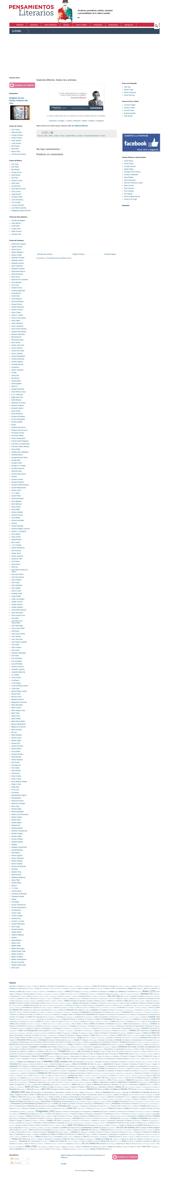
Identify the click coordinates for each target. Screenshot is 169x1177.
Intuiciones (137, 1073)
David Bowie (15, 175)
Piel (119, 1106)
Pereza (80, 1103)
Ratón (107, 1116)
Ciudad (61, 1010)
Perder (55, 1104)
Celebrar (64, 1007)
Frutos (84, 1054)
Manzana (41, 1082)
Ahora (93, 988)
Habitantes (34, 1058)
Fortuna (37, 1054)
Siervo (69, 1130)
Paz (42, 1101)
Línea (63, 1080)
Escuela (146, 1042)
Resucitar (70, 1123)
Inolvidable (63, 1071)
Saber (70, 1125)
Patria (29, 1101)
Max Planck (15, 146)
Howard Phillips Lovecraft (20, 529)
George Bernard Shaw (19, 458)
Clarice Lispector (17, 370)
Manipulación (23, 1082)
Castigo (17, 1007)
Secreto (140, 1125)
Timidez (33, 1139)
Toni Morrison (16, 910)
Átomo (80, 1149)
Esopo (13, 425)
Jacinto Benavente (18, 548)
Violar (78, 1146)
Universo (103, 1141)
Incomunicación (24, 1068)
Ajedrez (106, 988)
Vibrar (152, 1143)
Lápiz (43, 1080)
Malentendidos (138, 1080)
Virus (125, 1146)
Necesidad (135, 1092)
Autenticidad (102, 998)
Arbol (28, 996)
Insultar (23, 1073)
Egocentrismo (39, 1037)
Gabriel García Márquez (20, 452)
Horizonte (114, 1062)
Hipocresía (155, 1058)
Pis (130, 1106)
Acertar (120, 986)
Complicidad (57, 1012)
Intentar (72, 1073)
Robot (158, 1123)
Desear (155, 1028)
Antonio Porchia (17, 310)
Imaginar (25, 1066)
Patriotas (36, 1101)
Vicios (13, 1146)
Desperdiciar (87, 1030)
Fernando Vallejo (17, 435)
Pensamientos (30, 1104)
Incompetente (154, 1066)
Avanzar (133, 998)
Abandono (12, 986)
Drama (136, 1035)
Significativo (95, 1130)
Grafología (107, 1056)
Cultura (12, 1024)
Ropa (25, 1125)
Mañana (133, 1082)
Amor (145, 991)
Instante (127, 1071)
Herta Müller (15, 518)
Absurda (42, 986)
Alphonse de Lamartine (19, 280)
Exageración (97, 1047)
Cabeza (102, 1003)
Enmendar (94, 1040)
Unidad (90, 1141)
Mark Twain (15, 713)
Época (93, 1149)
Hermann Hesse (17, 515)
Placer (136, 1106)
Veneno (54, 1143)
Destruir (154, 1031)
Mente (74, 1084)
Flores (144, 1051)
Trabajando (89, 1139)
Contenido (50, 1017)
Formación (12, 1054)
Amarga (77, 991)
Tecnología (57, 1136)
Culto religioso (152, 1021)
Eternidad (53, 1047)
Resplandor (28, 1123)
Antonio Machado (17, 307)
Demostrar (129, 1026)
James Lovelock (17, 556)
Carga (135, 1005)
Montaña (22, 1089)
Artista (51, 136)
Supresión (131, 1134)
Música (15, 1092)
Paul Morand (16, 765)
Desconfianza (105, 1028)
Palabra (79, 1099)
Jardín (37, 1075)
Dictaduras (114, 1033)
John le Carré (16, 591)
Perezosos (88, 1103)
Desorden (78, 1030)
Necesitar (146, 1092)
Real (149, 1116)
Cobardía (104, 1010)
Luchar (154, 1078)
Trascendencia (35, 1141)
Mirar (88, 1087)
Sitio (13, 1132)
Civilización (70, 1010)
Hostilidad (131, 1062)
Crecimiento (126, 1019)
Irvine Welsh (15, 534)
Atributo (65, 998)
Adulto (37, 988)
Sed (10, 1127)
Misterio (118, 1087)
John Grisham (16, 580)
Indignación (68, 1068)
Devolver (44, 1033)
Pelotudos (124, 1101)
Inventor (154, 1073)
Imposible (61, 1066)
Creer (153, 1019)
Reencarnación (124, 1118)
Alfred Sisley (128, 161)
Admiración (22, 988)
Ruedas (45, 1125)
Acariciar (70, 986)
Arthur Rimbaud (17, 323)
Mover (76, 1089)
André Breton (16, 293)
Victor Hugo (15, 927)
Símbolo (24, 1136)
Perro (11, 1106)
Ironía (18, 1075)
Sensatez (56, 1127)
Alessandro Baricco (18, 271)
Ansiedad (101, 994)
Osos (33, 1099)
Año (158, 998)
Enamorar (143, 1037)
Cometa (18, 1012)
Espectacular (61, 1044)
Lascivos (121, 1075)
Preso (105, 1111)
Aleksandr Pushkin (18, 269)
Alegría (130, 988)
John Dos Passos (17, 577)
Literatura (80, 136)
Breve (28, 1003)
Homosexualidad (78, 1062)
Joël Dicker (15, 631)
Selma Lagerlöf (16, 855)
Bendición (83, 1001)
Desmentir (62, 1030)
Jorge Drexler (16, 194)
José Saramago (17, 626)
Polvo (104, 1108)
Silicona (112, 1130)
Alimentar (154, 988)
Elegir (80, 1037)
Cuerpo (56, 136)
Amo (138, 991)
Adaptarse (12, 988)
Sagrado (100, 1125)
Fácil (130, 1054)
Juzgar (80, 1075)
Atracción (57, 998)
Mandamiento (13, 1082)
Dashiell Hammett (17, 389)
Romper (18, 1125)
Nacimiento (37, 1092)
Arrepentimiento (84, 996)
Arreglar (74, 996)
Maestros (94, 1080)
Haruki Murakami (17, 498)
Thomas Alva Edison (18, 154)
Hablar (41, 1059)
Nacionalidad (48, 1092)
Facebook (53, 121)
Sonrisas (122, 1132)
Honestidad (89, 1062)
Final (128, 1051)
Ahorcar (100, 988)
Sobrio (36, 1132)
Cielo (158, 1007)
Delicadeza (64, 1026)
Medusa (29, 1084)
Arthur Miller (15, 321)
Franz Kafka (15, 449)
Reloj (58, 1120)
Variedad (19, 1143)
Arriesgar (94, 996)
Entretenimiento (137, 1040)
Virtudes (118, 1146)
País (48, 1101)
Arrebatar (67, 996)
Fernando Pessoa (17, 433)
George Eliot (15, 460)
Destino (132, 1030)
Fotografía (46, 1054)
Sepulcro (111, 1127)
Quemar (84, 1116)
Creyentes (23, 1021)
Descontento (127, 1028)
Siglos (76, 1130)
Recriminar (105, 1118)
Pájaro (56, 1116)
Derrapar (157, 1026)
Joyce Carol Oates (18, 628)
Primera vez (122, 1111)
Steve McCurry (129, 95)
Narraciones (90, 1092)
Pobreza (56, 1108)
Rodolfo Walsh (16, 836)
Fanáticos (31, 1051)
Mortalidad (53, 1089)
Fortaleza (29, 1054)
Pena (132, 1101)
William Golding (17, 957)
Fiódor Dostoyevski (18, 438)
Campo (44, 1005)
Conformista (46, 1014)
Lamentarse (103, 1075)
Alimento (12, 991)
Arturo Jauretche (17, 326)
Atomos (49, 998)
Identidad (83, 1064)
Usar (117, 1141)
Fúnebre (143, 1054)
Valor (154, 1141)
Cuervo (122, 1021)
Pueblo (103, 136)
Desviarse (21, 1033)
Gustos (18, 1058)
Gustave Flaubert (17, 482)
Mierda (44, 1087)
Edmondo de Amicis (18, 403)
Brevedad (36, 1003)
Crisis (53, 1021)
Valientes (147, 1141)
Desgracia (45, 1030)
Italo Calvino (15, 542)
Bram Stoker (15, 342)
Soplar (130, 1132)
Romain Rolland (17, 839)
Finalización (136, 1051)
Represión (137, 1120)
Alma (46, 136)
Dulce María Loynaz (18, 392)
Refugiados (154, 1118)
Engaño (77, 1040)
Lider (106, 1077)
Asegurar (134, 996)
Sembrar (33, 1127)
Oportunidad (74, 1097)
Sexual (39, 1130)
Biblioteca (111, 1001)
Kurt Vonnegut (16, 661)
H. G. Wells (15, 493)
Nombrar (60, 1094)
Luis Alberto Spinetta (18, 208)
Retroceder (88, 1123)
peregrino (73, 1149)
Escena (86, 1042)
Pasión (21, 1101)
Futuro (121, 1054)
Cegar (49, 1007)
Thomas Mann (16, 891)
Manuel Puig (15, 694)
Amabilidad (50, 991)
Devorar (51, 1033)
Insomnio (91, 1071)
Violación (71, 1146)
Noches (53, 1094)
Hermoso (100, 1058)
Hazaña (82, 1058)
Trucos (69, 1141)
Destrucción (144, 1030)
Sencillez (47, 1127)
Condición (155, 1012)
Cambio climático (17, 1005)
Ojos (39, 1097)
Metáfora (11, 1087)
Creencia (145, 1019)
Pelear (109, 1101)
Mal (109, 1080)
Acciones (86, 986)
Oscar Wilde (15, 751)
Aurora (78, 998)
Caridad (147, 1005)
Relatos (42, 1120)
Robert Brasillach (17, 812)
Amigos (112, 991)
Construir (12, 1017)
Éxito (100, 1149)
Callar (127, 1003)
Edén (30, 1037)
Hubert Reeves (16, 138)
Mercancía (125, 1084)
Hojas (39, 1062)
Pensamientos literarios (92, 136)
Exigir (114, 1047)
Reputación (154, 1120)
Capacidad (98, 1005)
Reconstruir (67, 1118)
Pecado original (67, 1101)
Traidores (140, 1139)
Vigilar (58, 1146)
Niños (39, 1095)
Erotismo (39, 1042)
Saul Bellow (15, 853)
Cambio (157, 1003)
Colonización (129, 1010)
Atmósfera (42, 998)
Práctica (148, 1114)
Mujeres (116, 1089)
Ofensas (28, 1097)
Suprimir (139, 1134)
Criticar (68, 1021)
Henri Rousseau (130, 180)
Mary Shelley (16, 719)
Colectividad (119, 1010)
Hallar (68, 1058)
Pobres (49, 1108)
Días (10, 1037)
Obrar (143, 1094)
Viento (51, 1146)
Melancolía (37, 1084)
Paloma (98, 1099)
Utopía (124, 1141)
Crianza (31, 1021)
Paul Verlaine (16, 771)
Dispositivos (52, 1035)
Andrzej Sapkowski (18, 291)
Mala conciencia (119, 1080)
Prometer (89, 1114)
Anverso (122, 994)
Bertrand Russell (17, 340)
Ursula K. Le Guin (17, 921)
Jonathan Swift (16, 593)
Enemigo (42, 1040)
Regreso (35, 1120)
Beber (47, 1001)
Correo (26, 1019)
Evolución (87, 1047)
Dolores (112, 1035)
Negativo (19, 1094)
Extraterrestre (120, 1049)
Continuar (69, 1017)
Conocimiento (90, 1014)
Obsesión (150, 1094)
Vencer (47, 1143)
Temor (85, 1137)
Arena (47, 996)
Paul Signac (128, 194)
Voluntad (18, 1149)
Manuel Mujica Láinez (19, 691)
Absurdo (51, 986)
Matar (95, 1082)
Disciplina (19, 1035)
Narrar (98, 1092)
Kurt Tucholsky (16, 658)
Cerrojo (113, 1007)
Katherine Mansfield (18, 653)
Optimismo (111, 1097)
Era (32, 1042)
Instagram (100, 121)
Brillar (43, 1003)
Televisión (77, 1136)
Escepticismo (95, 1042)
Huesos (150, 1062)
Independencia (48, 1068)
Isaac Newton (16, 140)
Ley (43, 1078)
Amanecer (60, 991)
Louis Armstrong (17, 200)
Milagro (51, 1087)
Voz (26, 1149)
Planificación (154, 1106)
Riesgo (139, 1123)
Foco (156, 1051)
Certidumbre (121, 1007)
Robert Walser (16, 823)
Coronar (19, 1019)
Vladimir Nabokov (17, 935)
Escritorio (139, 1042)
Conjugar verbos (67, 1014)
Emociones (101, 1037)
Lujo (17, 1080)
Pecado (56, 1101)
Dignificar (138, 1033)
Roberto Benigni (130, 113)
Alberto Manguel (17, 252)
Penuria (48, 1103)
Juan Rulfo (15, 645)
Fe (47, 1051)
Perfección (98, 1104)
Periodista (126, 1103)
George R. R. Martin (18, 466)
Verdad (92, 1143)
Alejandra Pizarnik (17, 258)
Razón (141, 1116)
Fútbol (150, 1054)
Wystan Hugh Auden (18, 965)
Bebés (60, 1001)
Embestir (93, 1037)
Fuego (91, 1054)
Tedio (65, 1136)
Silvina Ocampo (17, 864)
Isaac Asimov (16, 537)
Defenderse (21, 1026)
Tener (111, 1137)
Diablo (59, 1033)
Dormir (120, 1035)
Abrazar (29, 986)
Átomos (86, 1149)
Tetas (152, 1136)
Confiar (30, 1014)
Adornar (30, 988)
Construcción (153, 1014)
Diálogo (78, 1035)
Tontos (72, 1139)
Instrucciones (143, 1071)
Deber (92, 1024)
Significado (85, 1130)
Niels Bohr (15, 149)
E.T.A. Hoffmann (17, 395)
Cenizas (84, 1007)
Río (64, 1125)
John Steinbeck (16, 585)
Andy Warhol (16, 223)
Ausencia (85, 998)
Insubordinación (14, 1073)
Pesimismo (84, 1106)
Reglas (27, 1120)
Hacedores (51, 1058)
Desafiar (21, 1028)
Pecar (76, 1101)
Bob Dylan (15, 167)
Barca (27, 1001)
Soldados (65, 1132)
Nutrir (100, 1094)
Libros (98, 1078)
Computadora (97, 1012)
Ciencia (15, 1010)
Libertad (70, 1077)
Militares (66, 1087)
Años (13, 1001)
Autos (119, 998)
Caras (120, 1005)
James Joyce (16, 553)
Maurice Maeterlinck (18, 724)
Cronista (74, 1021)
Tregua (45, 1141)
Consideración (141, 1014)
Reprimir (145, 1120)
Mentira (96, 1084)
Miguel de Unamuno (18, 727)
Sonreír (107, 1132)
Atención (33, 998)
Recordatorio (87, 1118)
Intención (55, 1073)
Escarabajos (77, 1042)
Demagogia (73, 1026)
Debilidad (101, 1024)
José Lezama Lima (18, 615)
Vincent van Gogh (130, 199)
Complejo (49, 1012)
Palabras (89, 1099)
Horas (106, 1062)
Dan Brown (15, 378)
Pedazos (82, 1101)
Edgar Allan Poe (17, 397)
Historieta (30, 1062)
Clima (87, 1010)
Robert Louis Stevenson (20, 814)
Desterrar (116, 1030)
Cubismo (98, 1021)
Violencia (85, 1147)
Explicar (23, 1049)
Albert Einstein (16, 132)
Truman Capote (17, 916)
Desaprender (67, 1028)
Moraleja (36, 1089)
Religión (50, 1120)
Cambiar (149, 1003)
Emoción (110, 1037)
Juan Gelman (16, 636)
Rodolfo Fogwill (16, 833)
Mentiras (106, 1084)
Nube (84, 1094)
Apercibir (135, 994)
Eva (66, 1047)
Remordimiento (85, 1120)
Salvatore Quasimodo (19, 847)
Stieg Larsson (16, 875)
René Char (15, 806)
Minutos (73, 1087)
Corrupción (50, 1019)
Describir (136, 1028)
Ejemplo (56, 1037)
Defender (12, 1026)
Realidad (156, 1116)
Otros (46, 1099)
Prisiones (148, 1111)
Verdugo (111, 1143)
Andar (62, 994)
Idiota (92, 1064)
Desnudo (69, 1030)
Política (110, 1108)
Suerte (44, 1134)
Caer (121, 1003)
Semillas (40, 1127)
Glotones (65, 1056)
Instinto (134, 1071)
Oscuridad (26, 1099)
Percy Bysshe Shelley (19, 782)
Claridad (79, 1010)
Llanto (120, 1077)
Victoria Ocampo (17, 929)
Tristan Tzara (16, 913)
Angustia (69, 994)
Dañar (79, 1024)
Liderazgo (113, 1077)
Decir (126, 1024)
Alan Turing (15, 130)
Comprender (84, 1012)
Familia (155, 1049)
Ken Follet (15, 656)
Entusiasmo (149, 1040)
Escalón (68, 1042)
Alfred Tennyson (17, 274)
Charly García (16, 172)
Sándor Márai (16, 883)
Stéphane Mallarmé (18, 877)
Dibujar (91, 1033)
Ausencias (94, 998)
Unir (96, 1141)
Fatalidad (40, 1051)
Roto (38, 1125)
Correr (32, 1019)
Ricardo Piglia (16, 809)
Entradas (15, 1159)
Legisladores (13, 1077)
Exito (142, 1047)
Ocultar (157, 1094)
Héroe (52, 1064)
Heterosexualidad (122, 1058)
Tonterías (57, 1139)
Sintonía (143, 1130)
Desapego (57, 1028)
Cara (114, 1005)
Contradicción (79, 1017)
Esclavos (114, 1042)
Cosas (64, 1019)
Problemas (33, 1114)
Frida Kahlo (15, 226)
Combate (155, 1010)
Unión (112, 1141)
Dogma (86, 1035)
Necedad (125, 1092)
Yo (53, 1149)
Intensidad (64, 1073)
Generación (13, 1056)
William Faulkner (17, 954)
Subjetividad (19, 1134)
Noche (46, 1094)
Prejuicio (58, 1111)
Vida (27, 1146)
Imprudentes (122, 1066)
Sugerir (87, 1134)
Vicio (158, 1143)
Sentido (64, 1128)
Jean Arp (14, 567)
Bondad (12, 1003)
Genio (34, 1056)
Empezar (118, 1037)
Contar (29, 1017)
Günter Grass (16, 490)
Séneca (14, 886)
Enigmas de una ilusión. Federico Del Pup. (18, 100)
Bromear (55, 1003)
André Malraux (16, 299)
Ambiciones (85, 991)
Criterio (60, 1021)
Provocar (125, 1114)
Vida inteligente (42, 1146)
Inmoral (28, 1071)
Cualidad (90, 1021)
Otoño (40, 1099)
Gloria (58, 1056)
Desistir (54, 1030)
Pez (107, 1106)
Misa (95, 1087)
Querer (91, 1116)
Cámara (30, 1024)
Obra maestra (135, 1094)
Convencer (113, 1017)
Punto (42, 1116)
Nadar (82, 1092)
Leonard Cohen (17, 197)
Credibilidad (135, 1019)
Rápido (58, 1125)
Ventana (77, 1143)
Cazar (43, 1007)
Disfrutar (36, 1035)
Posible (143, 1108)
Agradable (66, 988)
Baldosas (20, 1001)
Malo (146, 1080)
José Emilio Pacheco (18, 610)
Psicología (156, 1114)
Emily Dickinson (17, 414)
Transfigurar (12, 1141)
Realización (23, 1118)
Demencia (92, 1026)
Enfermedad (60, 1040)
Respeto (19, 1123)
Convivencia (123, 1017)
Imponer (42, 1066)
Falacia (130, 1049)
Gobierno (85, 1056)
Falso (136, 1049)
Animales (83, 994)
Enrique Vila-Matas (18, 416)
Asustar (19, 998)
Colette (13, 373)
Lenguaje (22, 1077)
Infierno (94, 1068)
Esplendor (114, 1044)
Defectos (154, 1024)
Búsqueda (85, 1003)
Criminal (46, 1021)
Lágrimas (37, 1080)
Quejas (76, 1116)
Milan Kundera (16, 730)
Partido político (153, 1099)
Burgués (68, 1003)
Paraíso (135, 1099)
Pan (104, 1099)
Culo (137, 1021)
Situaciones (21, 1132)
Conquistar (101, 1014)
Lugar (11, 1080)
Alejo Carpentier (17, 266)
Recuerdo (113, 1118)
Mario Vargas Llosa (18, 710)
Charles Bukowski (17, 359)
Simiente (119, 1130)
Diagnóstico (67, 1033)
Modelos (138, 1087)
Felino (72, 1051)
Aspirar (141, 996)
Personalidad (51, 1106)
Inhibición (137, 1068)
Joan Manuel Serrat (18, 189)
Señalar (55, 1130)
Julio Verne (15, 650)
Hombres (64, 1061)
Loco (132, 1077)
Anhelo (76, 994)
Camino (27, 1005)
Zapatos (58, 1149)
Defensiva (31, 1026)
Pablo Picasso (16, 231)
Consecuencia (121, 1014)
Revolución (111, 1123)
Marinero (75, 1082)
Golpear (92, 1056)
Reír (128, 1123)
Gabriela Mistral (81, 126)
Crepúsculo (13, 1021)
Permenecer (154, 1103)
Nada (75, 1092)
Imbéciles (33, 1066)
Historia (20, 1062)
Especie (52, 1044)
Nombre (68, 1094)
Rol (12, 1125)
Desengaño (12, 1030)
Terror (138, 1136)
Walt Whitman (16, 940)
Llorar (126, 1077)
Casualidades (25, 1007)
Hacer (59, 1058)
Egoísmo (48, 1037)
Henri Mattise (129, 177)
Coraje (143, 1017)
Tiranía (40, 1139)
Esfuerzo (29, 1044)
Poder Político (81, 1108)
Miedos (37, 1087)
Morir (43, 1089)
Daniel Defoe (16, 381)
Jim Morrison (16, 186)
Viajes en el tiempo (143, 1143)
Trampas (155, 1139)
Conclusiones (138, 1012)
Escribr (131, 1042)
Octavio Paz (15, 743)
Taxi (51, 1136)
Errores (52, 1042)
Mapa (48, 1082)
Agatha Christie (16, 247)
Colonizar (138, 1010)
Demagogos (82, 1026)
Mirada (81, 1087)
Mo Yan (14, 732)
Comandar (147, 1010)
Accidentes (78, 986)
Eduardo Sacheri (17, 408)
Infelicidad (85, 1068)
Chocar (151, 1007)
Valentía (138, 1141)
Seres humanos (154, 1128)
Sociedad (50, 1132)
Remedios (75, 1120)
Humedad (24, 1064)
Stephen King (16, 872)
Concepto (117, 1012)
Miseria (110, 1087)
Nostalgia (76, 1094)
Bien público (135, 1001)
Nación (69, 1092)
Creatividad (107, 1019)
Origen (150, 1097)
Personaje (41, 1106)
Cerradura (105, 1007)
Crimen (38, 1021)
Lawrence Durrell (17, 667)
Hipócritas (12, 1062)
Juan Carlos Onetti (18, 634)
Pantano (111, 1099)
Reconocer (57, 1118)
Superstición (113, 1134)
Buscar (75, 1003)
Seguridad (18, 1127)
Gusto (11, 1058)
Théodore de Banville (19, 894)
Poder (69, 1108)
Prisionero (140, 1111)
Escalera (61, 1042)
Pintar (125, 1106)
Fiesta (109, 1051)
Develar (37, 1033)
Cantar (84, 1005)
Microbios (19, 1087)
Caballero (94, 1003)
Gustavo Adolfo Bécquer (20, 485)
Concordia (147, 1012)
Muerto (100, 1089)
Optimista (120, 1097)
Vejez (26, 1143)
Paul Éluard (15, 773)
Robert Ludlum (16, 817)
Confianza (22, 1014)
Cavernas (36, 1007)
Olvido (58, 1097)
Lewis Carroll (16, 677)
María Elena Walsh (18, 721)
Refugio (11, 1120)
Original (157, 1097)
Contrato (88, 1017)
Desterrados (106, 1030)
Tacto (31, 1136)
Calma (142, 1003)
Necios (155, 1092)
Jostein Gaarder (17, 607)
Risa (146, 1123)
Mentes (82, 1084)
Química (100, 1116)
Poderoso (90, 1108)
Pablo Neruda (16, 757)
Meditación (20, 1084)
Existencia (122, 1047)
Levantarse (36, 1077)
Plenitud (24, 1108)
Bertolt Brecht (16, 337)
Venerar (61, 1143)
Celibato (71, 1007)
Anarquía (55, 994)
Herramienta (110, 1058)
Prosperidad (108, 1114)
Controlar (104, 1017)
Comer (11, 1012)
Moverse (82, 1089)
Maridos (68, 1082)
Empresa (135, 1037)
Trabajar (98, 1139)
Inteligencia (42, 1073)
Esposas (121, 1044)
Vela (32, 1143)
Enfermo (69, 1040)
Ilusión (142, 1064)
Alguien (146, 988)
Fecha (54, 1051)
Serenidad (142, 1127)
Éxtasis (107, 1149)
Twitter (84, 121)
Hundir (46, 1064)
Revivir (103, 1123)
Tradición (115, 1139)
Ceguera (56, 1007)
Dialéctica (83, 1033)
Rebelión (42, 1118)
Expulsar (74, 1049)
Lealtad (133, 1075)
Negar (11, 1094)
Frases (62, 136)
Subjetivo (28, 1134)
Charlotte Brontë (17, 364)
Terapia (125, 1136)
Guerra (146, 1056)
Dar (73, 1024)
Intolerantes (128, 1073)
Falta (142, 1049)
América (18, 994)
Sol (59, 1132)
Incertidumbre (142, 1066)
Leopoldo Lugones (18, 669)
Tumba (82, 1141)
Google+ (61, 121)
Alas (113, 988)
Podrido (98, 1108)
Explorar (31, 1049)
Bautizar (40, 1001)
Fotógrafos (56, 1054)
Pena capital (139, 1101)
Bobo (142, 1001)
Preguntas (42, 1111)
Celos (78, 1007)
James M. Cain (16, 559)
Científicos (26, 1010)
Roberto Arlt (15, 825)
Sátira (11, 1136)
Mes (150, 1084)
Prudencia (133, 1114)
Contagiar (21, 1017)
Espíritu (129, 1044)
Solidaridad (84, 1132)
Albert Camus (16, 249)
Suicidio (94, 1134)
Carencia (127, 1005)
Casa (10, 1007)
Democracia (101, 1026)
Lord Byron (15, 680)
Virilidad (103, 1146)
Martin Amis (15, 716)
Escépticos (154, 1042)
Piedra (113, 1106)
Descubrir (145, 1028)
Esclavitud (105, 1042)
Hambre (75, 1058)
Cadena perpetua (112, 1003)
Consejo (131, 1014)
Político (119, 1108)
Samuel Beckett (17, 850)
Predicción (31, 1111)
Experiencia (152, 1047)
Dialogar (75, 1033)
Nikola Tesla (15, 151)
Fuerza (98, 1054)
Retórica (96, 1123)
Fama (149, 1049)
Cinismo (35, 1010)
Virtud (110, 1147)
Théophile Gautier (17, 896)
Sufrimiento (71, 1134)
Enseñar (101, 1040)
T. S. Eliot (14, 888)
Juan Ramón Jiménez (19, 642)
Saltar (107, 1125)
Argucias (53, 996)
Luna (23, 1080)
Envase (157, 1040)
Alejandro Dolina (17, 260)
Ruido (52, 1125)
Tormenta (80, 1139)
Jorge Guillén (16, 596)
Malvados (154, 1080)
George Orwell (16, 463)
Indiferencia (58, 1068)
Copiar (137, 1017)
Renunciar (120, 1120)
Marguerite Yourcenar (19, 702)
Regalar (19, 1120)
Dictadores (104, 1033)
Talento (38, 1137)
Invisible (11, 1075)
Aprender (145, 994)
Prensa (65, 1111)
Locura (139, 1078)
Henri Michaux (16, 504)
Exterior (81, 1049)
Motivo (69, 1089)
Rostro (32, 1125)
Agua (79, 988)
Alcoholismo (121, 988)
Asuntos (155, 996)
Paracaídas (119, 1099)
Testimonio (146, 1136)
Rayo (112, 1116)
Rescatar (11, 1123)
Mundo (124, 1089)
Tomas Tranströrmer (18, 905)
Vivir (144, 1146)
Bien (126, 1001)
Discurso (28, 1035)
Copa (130, 1017)
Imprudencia (111, 1066)
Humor (39, 1064)
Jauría (43, 1075)
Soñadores (146, 1132)
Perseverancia (20, 1106)
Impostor (72, 1066)
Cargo (140, 1005)
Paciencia (54, 1099)
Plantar (11, 1108)
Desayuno (86, 1028)
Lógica (70, 1080)
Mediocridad (153, 1082)
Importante (51, 1066)
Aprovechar (15, 996)
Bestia (97, 1001)
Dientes (122, 1033)
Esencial (21, 1044)
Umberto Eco (16, 918)
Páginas (49, 1116)
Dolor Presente (103, 1035)
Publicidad (21, 1116)
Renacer (95, 1120)
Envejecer (14, 1042)
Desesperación (32, 1031)
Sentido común (74, 1127)
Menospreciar (65, 1084)
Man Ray (127, 87)
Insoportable (101, 1071)
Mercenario (133, 1084)
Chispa (144, 1007)
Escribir (123, 1042)
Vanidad (12, 1143)
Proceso (41, 1114)
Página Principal (78, 254)
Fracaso (75, 1054)
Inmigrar (21, 1071)
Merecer (143, 1084)
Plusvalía (33, 1108)
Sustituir (155, 1134)
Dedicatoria (145, 1024)
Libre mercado (90, 1077)
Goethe (14, 477)
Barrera (33, 1001)
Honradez (98, 1062)
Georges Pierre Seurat (132, 172)
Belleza (67, 1001)
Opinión (65, 1097)
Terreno (131, 1136)
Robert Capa (128, 90)
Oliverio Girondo (17, 746)
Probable (14, 1114)
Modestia (155, 1087)
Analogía (38, 994)
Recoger (49, 1118)
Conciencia (126, 1012)
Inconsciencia (36, 1068)
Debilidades (110, 1024)
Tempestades (94, 1136)
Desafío (28, 1028)
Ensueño (110, 1040)
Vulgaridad (33, 1149)
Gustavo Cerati (16, 180)
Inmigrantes (12, 1071)
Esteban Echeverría (18, 427)
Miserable (102, 1087)
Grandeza (116, 1056)
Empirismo (127, 1037)
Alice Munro (15, 277)
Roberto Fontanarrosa (19, 831)
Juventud (71, 1075)
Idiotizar (99, 1064)
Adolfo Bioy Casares (18, 244)
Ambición (94, 991)
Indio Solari (15, 183)
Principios (131, 1111)
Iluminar (125, 1064)
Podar (63, 1108)
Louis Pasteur (16, 143)
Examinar (107, 1047)
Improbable (92, 1066)
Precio (158, 1108)
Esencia (12, 1044)
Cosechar (81, 1019)
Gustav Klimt (16, 229)
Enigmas (85, 1040)
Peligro (115, 1101)
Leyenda (50, 1077)
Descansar (95, 1028)
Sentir (96, 1128)
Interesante (81, 1073)
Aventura (142, 998)
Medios (11, 1084)
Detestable (29, 1033)
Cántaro (38, 1024)
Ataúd (26, 998)
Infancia (76, 1068)
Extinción (90, 1049)
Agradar (73, 988)
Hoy (137, 1062)
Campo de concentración (55, 1005)
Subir (11, 1134)
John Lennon (16, 191)
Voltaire (14, 937)
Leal (127, 1075)
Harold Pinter (16, 496)
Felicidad (62, 1051)
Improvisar (101, 1066)
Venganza (69, 1143)
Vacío (131, 1141)
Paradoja (127, 1099)
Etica (61, 1047)
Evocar (80, 1047)
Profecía (49, 1114)
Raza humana (121, 1116)
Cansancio (68, 1005)
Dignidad (130, 1033)
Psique (13, 1116)
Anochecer (92, 994)
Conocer (78, 1014)
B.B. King (14, 164)
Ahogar (86, 988)
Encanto (12, 1040)
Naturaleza (107, 1092)
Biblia (103, 1001)
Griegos (132, 1056)
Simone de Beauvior (18, 866)
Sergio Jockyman (17, 858)
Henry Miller (15, 509)
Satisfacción (131, 1125)
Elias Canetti (15, 411)
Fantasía (22, 1051)
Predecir (23, 1111)
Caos (91, 1005)
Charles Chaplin (129, 105)
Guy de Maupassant (18, 488)
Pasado (12, 1101)
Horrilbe (122, 1062)
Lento (29, 1077)
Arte (109, 996)
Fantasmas (12, 1051)
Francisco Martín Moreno (20, 446)
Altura (35, 991)
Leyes (56, 1077)
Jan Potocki (15, 561)
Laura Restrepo (17, 664)
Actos (141, 986)
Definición (39, 1026)
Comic (25, 1012)
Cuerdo (106, 1021)
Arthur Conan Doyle (18, 318)
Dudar (149, 1035)
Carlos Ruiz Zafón (17, 351)
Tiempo (14, 1139)
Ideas (74, 1064)
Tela (70, 1136)
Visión (132, 1146)
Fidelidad (96, 1051)
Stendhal (14, 869)
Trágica (76, 1141)
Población (41, 1108)
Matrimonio (122, 1082)
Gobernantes (75, 1056)
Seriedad (16, 1130)
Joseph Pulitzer (16, 604)
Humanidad (13, 1064)
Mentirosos (115, 1084)
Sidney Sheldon (17, 861)
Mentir (89, 1084)
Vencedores (39, 1143)
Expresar (57, 1049)
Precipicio (15, 1111)
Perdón (72, 1103)
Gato (155, 1054)
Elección (64, 1037)
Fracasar (66, 1054)
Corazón (151, 1017)
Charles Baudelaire (18, 356)
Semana (26, 1127)
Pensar (40, 1104)
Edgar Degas (128, 169)
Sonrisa (114, 1132)
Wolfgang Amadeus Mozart (21, 211)
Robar (151, 1123)
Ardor (41, 996)
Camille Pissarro (130, 166)
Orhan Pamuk (16, 749)
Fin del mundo (119, 1051)
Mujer (107, 1089)
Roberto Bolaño (17, 828)
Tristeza (52, 1141)
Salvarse (114, 1125)
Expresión (66, 1049)
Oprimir (103, 1097)
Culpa (143, 1021)
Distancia (62, 1035)
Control (96, 1017)
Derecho (149, 1026)
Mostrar (62, 1089)
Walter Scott (15, 943)
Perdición (65, 1103)
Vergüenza (119, 1143)
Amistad (121, 991)
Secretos (149, 1125)
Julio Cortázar (16, 647)
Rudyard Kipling (17, 842)
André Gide (15, 296)
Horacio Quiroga (17, 526)
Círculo (52, 1024)
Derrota (13, 1028)
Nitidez (32, 1094)
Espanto (45, 1044)
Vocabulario (154, 1146)
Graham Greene (17, 479)
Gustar (155, 1056)
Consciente (111, 1014)
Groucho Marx (129, 110)
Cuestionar (129, 1021)
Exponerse (48, 1049)
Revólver (121, 1123)
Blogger (91, 1170)
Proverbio (117, 1114)
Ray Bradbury (16, 798)
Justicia (63, 1075)
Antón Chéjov (16, 312)
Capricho (107, 1005)
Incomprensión (13, 1068)
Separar (103, 1127)
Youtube (91, 121)
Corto (57, 1019)
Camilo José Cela (17, 345)
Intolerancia (119, 1073)
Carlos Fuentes (16, 348)
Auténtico (125, 998)
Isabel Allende (16, 540)
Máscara (157, 1089)
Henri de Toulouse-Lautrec (133, 183)
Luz (29, 1080)
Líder (49, 1080)
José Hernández (17, 613)
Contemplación (40, 1017)
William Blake (16, 946)
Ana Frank (15, 285)
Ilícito (148, 1064)
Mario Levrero (16, 708)
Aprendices (156, 994)
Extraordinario (108, 1049)
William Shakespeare (19, 959)
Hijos (142, 1058)
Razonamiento (132, 1116)
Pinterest (76, 121)
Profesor (65, 1114)
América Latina (29, 994)
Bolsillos (155, 1001)
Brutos (62, 1003)
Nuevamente (92, 1094)
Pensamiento (16, 1104)
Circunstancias (45, 1010)
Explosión (40, 1049)
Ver (83, 1143)
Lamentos (112, 1075)
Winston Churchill (17, 962)
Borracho (21, 1003)
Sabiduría (80, 1125)
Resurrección (79, 1123)
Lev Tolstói (15, 675)
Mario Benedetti (17, 705)
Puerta (36, 1116)
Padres (63, 1099)
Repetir (129, 1120)
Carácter (154, 1005)
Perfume (107, 1103)
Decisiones (135, 1024)
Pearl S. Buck (16, 779)
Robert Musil (15, 820)
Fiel (103, 1051)
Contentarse (60, 1017)
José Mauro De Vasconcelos (16, 622)
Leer (154, 1075)
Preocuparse (86, 1111)
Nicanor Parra (16, 738)
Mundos (134, 1089)
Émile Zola (15, 968)
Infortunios (121, 1068)
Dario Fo (14, 386)
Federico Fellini (129, 108)
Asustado (12, 998)
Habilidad (25, 1058)
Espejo (70, 1044)
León (62, 1077)
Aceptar (112, 986)
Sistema (157, 1130)
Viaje (133, 1143)
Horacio (14, 523)
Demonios (120, 1026)
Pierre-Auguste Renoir (132, 196)
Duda (142, 1035)
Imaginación (13, 1066)
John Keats (15, 582)
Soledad (74, 1132)
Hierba (132, 1058)
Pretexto (112, 1111)
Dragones (129, 1035)
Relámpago (66, 1120)
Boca (148, 1001)
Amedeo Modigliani (18, 220)
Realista (15, 1118)
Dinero (145, 1033)
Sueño (52, 1134)
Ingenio (129, 1068)
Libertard (80, 1077)
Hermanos (91, 1058)
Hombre (48, 1061)
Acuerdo (155, 986)
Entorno (127, 1040)
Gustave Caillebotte (131, 175)
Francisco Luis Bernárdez (20, 444)
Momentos (13, 1089)
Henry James (16, 507)
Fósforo (137, 1054)
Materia (113, 1082)
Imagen (155, 1064)
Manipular (32, 1082)
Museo (142, 1089)
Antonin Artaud (16, 304)
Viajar (127, 1143)
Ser (118, 1127)
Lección (140, 1075)
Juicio (56, 1075)
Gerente (51, 1056)
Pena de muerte (149, 1101)
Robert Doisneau (130, 92)
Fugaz (106, 1054)
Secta (156, 1125)
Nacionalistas (59, 1092)
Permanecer (144, 1103)
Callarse (134, 1003)
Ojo (34, 1097)
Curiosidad (22, 1024)
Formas (21, 1054)
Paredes (143, 1099)
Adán (52, 988)
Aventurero (151, 998)
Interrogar (97, 1073)
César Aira (15, 375)
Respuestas (61, 1123)
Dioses (11, 1035)
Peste (101, 1106)
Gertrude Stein (16, 471)
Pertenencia (74, 1106)
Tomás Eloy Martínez (18, 907)
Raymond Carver (17, 801)
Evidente (72, 1047)
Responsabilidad (49, 1123)
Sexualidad (47, 1130)
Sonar (100, 1132)
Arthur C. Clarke (17, 315)
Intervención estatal (108, 1073)
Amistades (131, 991)
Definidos (47, 1026)
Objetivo (116, 1094)
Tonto (65, 1139)
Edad (17, 1037)
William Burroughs (17, 948)
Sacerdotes (91, 1125)
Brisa (49, 1003)
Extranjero (99, 1049)
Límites (56, 1080)
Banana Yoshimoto (18, 334)
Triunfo (61, 1141)
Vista (138, 1146)
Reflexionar (144, 1118)
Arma (60, 996)
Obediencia (108, 1094)
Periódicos (135, 1103)
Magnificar (102, 1080)
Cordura (12, 1019)
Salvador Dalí (16, 234)
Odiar (13, 1097)
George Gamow (17, 135)
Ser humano (129, 1127)
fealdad (65, 1149)
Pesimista (94, 1106)
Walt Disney (128, 116)
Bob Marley (15, 169)
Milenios (59, 1087)
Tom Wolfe (15, 902)
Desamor (37, 1028)
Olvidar (51, 1097)
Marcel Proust (16, 697)
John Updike (15, 588)
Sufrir (80, 1134)
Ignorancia (107, 1064)
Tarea (45, 1136)
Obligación (125, 1094)
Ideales (59, 1064)
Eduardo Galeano (17, 405)
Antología (115, 994)
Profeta (73, 1114)
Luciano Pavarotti (17, 205)
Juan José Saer (17, 639)
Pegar (89, 1101)
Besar (90, 1001)
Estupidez (33, 1047)
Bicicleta (119, 1001)
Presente (96, 1111)
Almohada (28, 991)
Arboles (35, 996)
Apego (129, 994)
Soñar (155, 1132)
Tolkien (13, 899)
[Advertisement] (71, 53)
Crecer (117, 1019)
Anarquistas (47, 994)
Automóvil (111, 998)
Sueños (61, 1134)
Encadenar (153, 1037)
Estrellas (24, 1047)
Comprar (75, 1012)
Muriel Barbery (16, 735)
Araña (23, 996)
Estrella (17, 1047)
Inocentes (54, 1071)
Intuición (146, 1073)
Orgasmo (135, 1097)
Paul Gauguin (129, 191)
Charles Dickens (17, 362)
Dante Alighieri (16, 384)
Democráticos (111, 1026)
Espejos (78, 1044)
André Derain (129, 164)
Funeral (113, 1054)
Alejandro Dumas (17, 263)
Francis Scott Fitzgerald (19, 441)
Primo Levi (15, 790)
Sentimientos (86, 1128)
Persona (31, 1106)
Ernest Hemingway (18, 419)
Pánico (62, 1116)
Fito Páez (14, 178)
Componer (67, 1012)
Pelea (102, 1101)
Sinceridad (127, 1130)
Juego (50, 1075)
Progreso (81, 1114)
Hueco (143, 1062)
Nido (25, 1094)
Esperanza (94, 1044)
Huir (156, 1062)
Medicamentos (143, 1082)
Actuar (148, 986)
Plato (17, 1108)
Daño (85, 1024)
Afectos (58, 988)
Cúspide (67, 1024)
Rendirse (103, 1120)
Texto (158, 1136)
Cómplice (59, 1024)
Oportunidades (85, 1097)
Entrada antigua (110, 254)
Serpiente (24, 1130)
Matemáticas (104, 1082)
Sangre (121, 1125)
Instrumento (153, 1071)
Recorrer (96, 1118)
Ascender (126, 996)
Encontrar (21, 1040)
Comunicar (107, 1012)
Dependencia (139, 1026)
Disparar (44, 1035)
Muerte (90, 1089)
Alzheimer (42, 991)
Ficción (87, 1051)
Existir (134, 1047)
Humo (32, 1064)
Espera (85, 1044)
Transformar (23, 1141)
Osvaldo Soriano (17, 754)
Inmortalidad (36, 1071)
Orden (127, 1097)
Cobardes (94, 1010)
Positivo (150, 1108)
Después (97, 1030)
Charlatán (131, 1007)
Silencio (103, 1130)
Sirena (150, 1130)
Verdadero (103, 1143)
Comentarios (16, 1163)
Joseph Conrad (16, 602)
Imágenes (132, 1066)
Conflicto (38, 1014)
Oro (19, 1099)
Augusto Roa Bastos (18, 332)
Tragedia (123, 1139)
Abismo (21, 986)
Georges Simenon (17, 468)
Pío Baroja (15, 793)
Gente (41, 1056)
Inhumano (145, 1068)
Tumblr (69, 121)
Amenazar (103, 991)
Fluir (150, 1051)
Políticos (127, 1108)
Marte (81, 1082)
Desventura (12, 1033)
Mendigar (56, 1084)
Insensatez (82, 1071)
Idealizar (67, 1064)
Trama (148, 1139)
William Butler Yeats (18, 951)
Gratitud (124, 1056)
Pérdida (69, 1116)
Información (111, 1068)
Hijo (138, 1058)
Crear (97, 1019)
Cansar (77, 1005)
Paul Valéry (15, 768)
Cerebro (92, 1007)
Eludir (86, 1037)
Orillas (13, 1099)
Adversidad (45, 988)
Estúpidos (43, 1047)
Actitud (134, 986)
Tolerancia (48, 1139)
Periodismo (116, 1104)
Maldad (128, 1080)
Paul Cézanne (129, 188)
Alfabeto (139, 988)
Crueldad (82, 1021)
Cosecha (72, 1019)
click (43, 126)
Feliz (78, 1051)
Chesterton (15, 367)
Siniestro (136, 1130)
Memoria (47, 1084)
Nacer (28, 1092)
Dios (154, 1033)
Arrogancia (102, 996)
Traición (131, 1139)
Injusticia (154, 1068)
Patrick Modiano (17, 760)
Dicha (97, 1033)
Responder (37, 1123)
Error (46, 1042)
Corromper (40, 1019)
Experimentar (13, 1049)
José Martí (15, 618)
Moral (29, 1089)
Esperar (104, 1044)
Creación (90, 1019)
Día (155, 1035)
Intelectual (31, 1073)
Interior (89, 1073)
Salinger (14, 844)
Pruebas (141, 1114)
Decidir (119, 1024)
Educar (23, 1037)
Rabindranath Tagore (18, 795)
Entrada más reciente (44, 254)
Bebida (54, 1001)
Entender (118, 1040)
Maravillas (60, 1082)
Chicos (138, 1007)
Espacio (37, 1044)
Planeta (143, 1106)
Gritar (139, 1056)
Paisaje (71, 1099)
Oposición (96, 1097)
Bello (75, 1001)
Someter (92, 1132)
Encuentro (33, 1040)
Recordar (76, 1118)
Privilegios (156, 1111)
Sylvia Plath (15, 880)
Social (43, 1132)
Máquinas (149, 1089)
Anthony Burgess (17, 301)
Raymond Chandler (18, 803)
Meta (155, 1084)
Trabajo (106, 1139)
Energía (51, 1040)
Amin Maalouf (16, 282)
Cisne (54, 1010)
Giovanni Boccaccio (18, 474)
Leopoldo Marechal (18, 672)
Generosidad (25, 1056)
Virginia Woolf (16, 932)
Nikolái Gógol (16, 740)
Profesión (58, 1114)
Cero (98, 1007)
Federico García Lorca (19, 430)
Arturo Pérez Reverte (19, 329)
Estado (146, 1044)
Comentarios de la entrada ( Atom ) (59, 258)
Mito (126, 1087)
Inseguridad (72, 1071)
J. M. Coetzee (16, 545)
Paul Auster (15, 762)
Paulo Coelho (16, 776)
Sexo (31, 1130)
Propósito (98, 1114)
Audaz (71, 998)
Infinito (102, 1068)
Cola (111, 1010)
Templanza (104, 1136)
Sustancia (147, 1134)
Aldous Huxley (16, 255)
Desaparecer (47, 1028)
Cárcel (45, 1024)
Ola (45, 1097)
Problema (22, 1114)
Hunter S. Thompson (18, 531)
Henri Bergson (16, 501)
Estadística (154, 1044)
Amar (67, 991)
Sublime (36, 1134)
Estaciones (139, 1044)
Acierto (127, 986)
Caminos (36, 1005)
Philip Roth (15, 787)
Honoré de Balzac (17, 520)
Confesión (12, 1014)
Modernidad (146, 1087)
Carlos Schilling (17, 353)
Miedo (27, 1087)
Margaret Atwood (17, 699)
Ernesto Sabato (17, 422)
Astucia (148, 996)
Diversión (70, 1035)
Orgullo (142, 1097)
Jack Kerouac (16, 551)
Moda (131, 1087)
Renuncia (111, 1120)
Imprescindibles (82, 1066)
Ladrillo (87, 1075)
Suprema (123, 1134)
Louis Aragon (16, 683)
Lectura (147, 1075)
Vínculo (47, 1149)
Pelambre (96, 1101)
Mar (53, 1082)
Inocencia (45, 1071)
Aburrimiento (60, 986)
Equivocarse (24, 1042)
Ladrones (94, 1075)
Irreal (24, 1075)
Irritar (30, 1075)
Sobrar (29, 1132)
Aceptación (103, 986)
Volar (11, 1149)
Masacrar (88, 1082)
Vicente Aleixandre (18, 924)
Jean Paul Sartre (17, 574)
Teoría (118, 1136)
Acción (94, 986)
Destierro (124, 1030)
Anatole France (16, 288)
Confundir (56, 1014)
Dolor (93, 1035)
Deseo (21, 1031)
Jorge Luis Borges (17, 599)
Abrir (35, 986)
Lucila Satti (15, 689)
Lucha (147, 1077)
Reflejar (134, 1118)
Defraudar (55, 1026)
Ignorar (117, 1064)
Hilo (148, 1058)
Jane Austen (15, 564)
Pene (158, 1101)
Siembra (62, 1130)
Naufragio (117, 1092)
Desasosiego (77, 1028)
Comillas (41, 1012)
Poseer (135, 1108)
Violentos (95, 1146)
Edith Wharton (16, 400)
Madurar (77, 1080)
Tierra (25, 1139)
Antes (108, 994)
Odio (20, 1097)
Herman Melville (17, 512)
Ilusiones (134, 1064)
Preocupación (75, 1111)
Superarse (103, 1134)
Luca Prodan (16, 202)
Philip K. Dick (16, 784)
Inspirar (119, 1071)
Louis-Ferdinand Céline (19, 686)
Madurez (85, 1080)
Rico (133, 1123)
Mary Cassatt (129, 185)
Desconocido (116, 1028)
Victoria (20, 1146)
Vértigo (40, 1149)
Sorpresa (137, 1132)
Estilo (10, 1047)
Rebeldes (33, 1118)
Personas (62, 1106)
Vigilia (64, 1146)
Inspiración (110, 1071)
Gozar (99, 1056)
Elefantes (72, 1037)
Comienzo (33, 1012)
